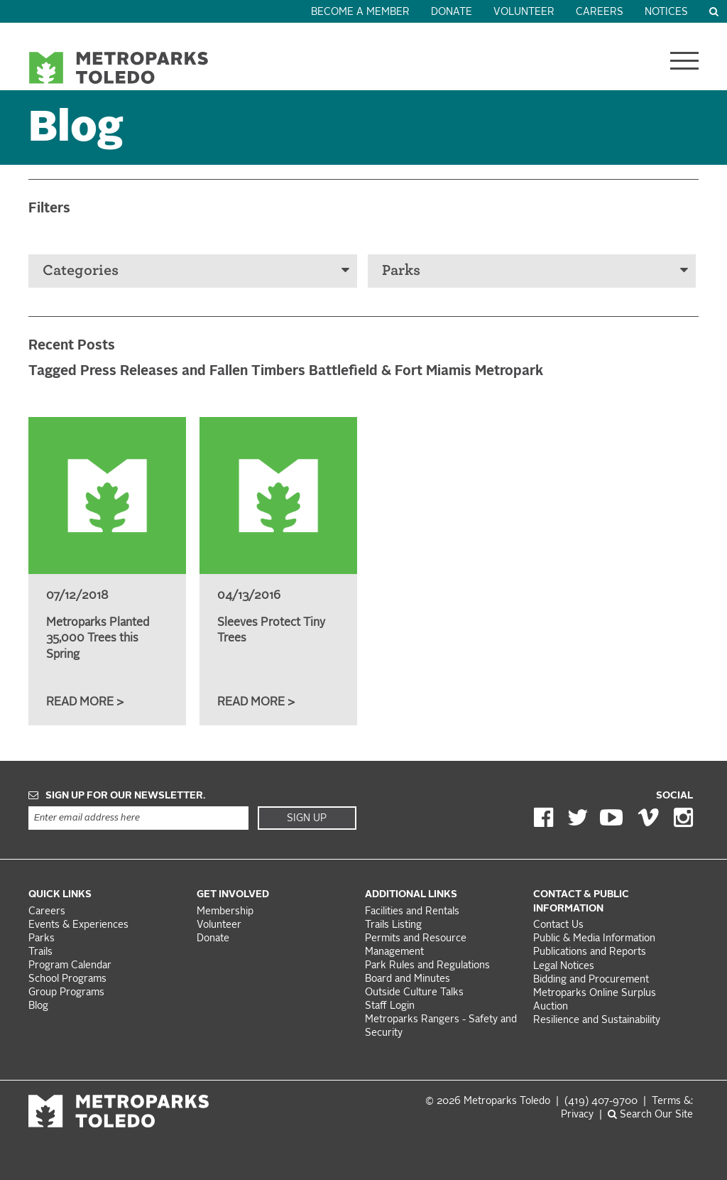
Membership (226, 911)
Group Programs (66, 992)
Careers (599, 12)
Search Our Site (650, 1115)
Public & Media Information (594, 938)
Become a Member (360, 12)
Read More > (85, 702)
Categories (196, 270)
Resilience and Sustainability (596, 1020)
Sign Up (307, 818)
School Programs (67, 979)
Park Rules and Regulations (427, 965)
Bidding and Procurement (591, 980)
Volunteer (523, 12)
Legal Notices (563, 966)
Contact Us (558, 925)
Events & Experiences (78, 925)
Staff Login (390, 1006)
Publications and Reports (589, 952)
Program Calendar (69, 965)
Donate (451, 12)
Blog (38, 1006)
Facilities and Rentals (412, 911)
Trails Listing (393, 925)
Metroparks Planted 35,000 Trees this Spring (97, 639)
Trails (40, 952)
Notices (666, 12)
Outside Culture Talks (414, 992)
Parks (535, 270)
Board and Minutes (407, 979)
